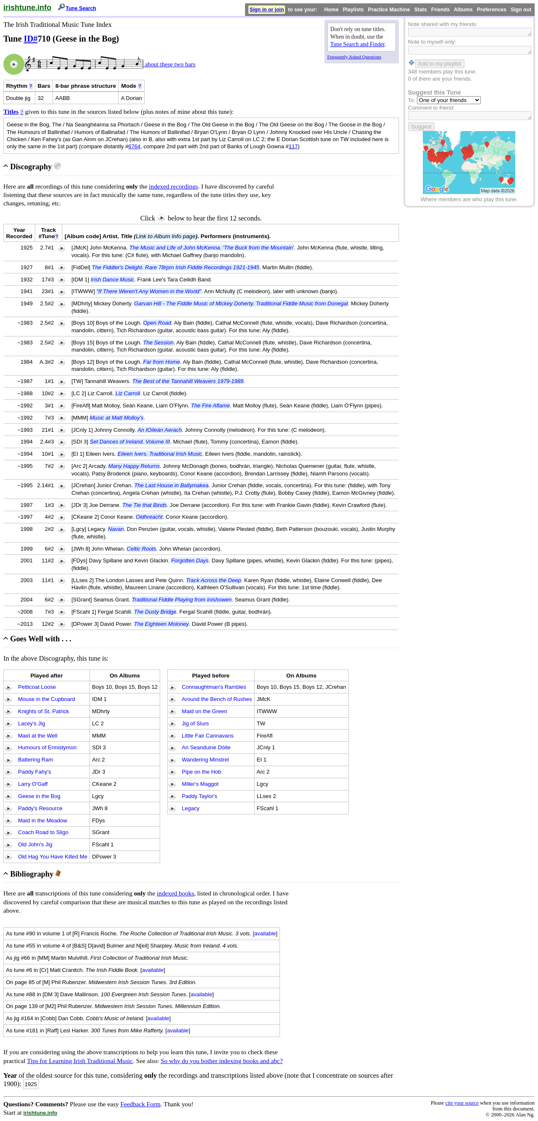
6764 (134, 146)
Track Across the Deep (213, 580)
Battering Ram (35, 759)
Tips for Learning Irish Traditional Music (80, 1060)
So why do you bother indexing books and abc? (221, 1060)
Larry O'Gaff (32, 784)
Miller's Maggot (200, 784)
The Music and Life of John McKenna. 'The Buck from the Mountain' (211, 247)
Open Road (157, 323)
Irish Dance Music (112, 279)
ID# (31, 38)
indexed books (175, 893)
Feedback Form (140, 1104)
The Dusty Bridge (155, 612)
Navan (116, 529)
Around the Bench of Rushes (217, 699)
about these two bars (169, 64)
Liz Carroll (127, 393)
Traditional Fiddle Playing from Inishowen (182, 599)
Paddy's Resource (40, 808)
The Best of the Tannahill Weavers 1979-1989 (188, 381)
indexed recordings (173, 186)
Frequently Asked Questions (354, 56)
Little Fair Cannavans (208, 735)
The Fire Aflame (210, 405)
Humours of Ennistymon (47, 747)
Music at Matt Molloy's (116, 418)
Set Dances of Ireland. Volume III (130, 441)
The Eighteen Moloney (161, 624)
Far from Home (161, 362)
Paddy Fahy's (34, 772)
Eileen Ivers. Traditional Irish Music (160, 454)
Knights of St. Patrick (43, 711)
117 (293, 146)
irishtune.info (27, 7)
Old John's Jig (35, 844)
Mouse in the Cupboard (46, 699)
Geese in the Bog (39, 796)
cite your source (461, 1103)
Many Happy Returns (134, 466)
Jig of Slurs (195, 723)
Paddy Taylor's (199, 796)
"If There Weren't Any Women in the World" (148, 291)
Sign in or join (267, 10)
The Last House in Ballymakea (171, 485)
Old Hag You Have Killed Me (52, 856)
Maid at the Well (37, 735)
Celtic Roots (141, 549)
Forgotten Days (189, 560)
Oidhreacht (149, 517)
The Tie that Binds (144, 505)
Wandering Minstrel (205, 759)
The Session (158, 342)
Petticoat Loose (37, 687)
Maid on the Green (204, 711)
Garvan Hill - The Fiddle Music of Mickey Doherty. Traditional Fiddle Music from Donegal (241, 303)
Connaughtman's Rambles (214, 687)
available (265, 933)
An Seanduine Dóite (206, 747)
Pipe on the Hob (202, 772)
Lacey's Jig (31, 723)
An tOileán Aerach (159, 430)
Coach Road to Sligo (43, 832)
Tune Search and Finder (357, 44)
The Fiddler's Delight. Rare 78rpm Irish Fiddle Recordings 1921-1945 (175, 267)
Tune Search (81, 8)
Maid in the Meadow (42, 820)
